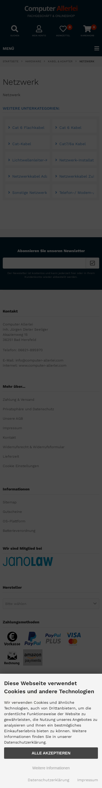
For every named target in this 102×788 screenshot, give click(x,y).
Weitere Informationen (51, 768)
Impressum (87, 780)
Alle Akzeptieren (51, 753)
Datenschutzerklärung (48, 780)
